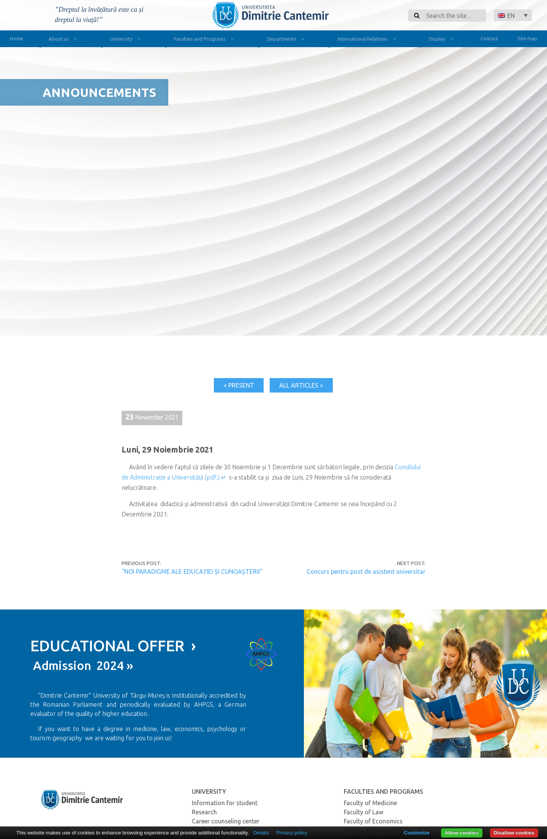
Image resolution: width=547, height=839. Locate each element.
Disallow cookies (514, 833)
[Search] (453, 15)
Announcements (99, 92)
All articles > (301, 385)
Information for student (225, 802)
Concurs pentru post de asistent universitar (366, 571)
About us (64, 39)
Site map (527, 38)
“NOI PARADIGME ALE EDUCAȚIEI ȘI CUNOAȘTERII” (192, 571)
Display (443, 39)
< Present (238, 385)
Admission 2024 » (81, 665)
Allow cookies (462, 833)
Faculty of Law (363, 812)
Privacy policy (292, 833)
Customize (416, 833)
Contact (489, 38)
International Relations (368, 39)
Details (261, 833)
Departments (287, 39)
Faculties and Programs (205, 39)
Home (16, 38)
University (127, 39)
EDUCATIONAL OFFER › (113, 645)
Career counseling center (225, 821)
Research (204, 812)
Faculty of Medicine (370, 802)
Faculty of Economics (373, 821)
